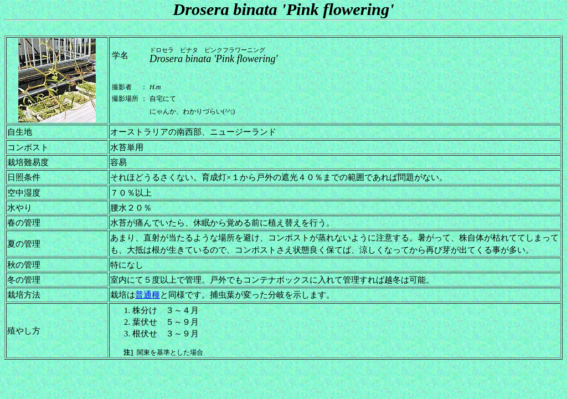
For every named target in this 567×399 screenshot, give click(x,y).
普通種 (147, 294)
